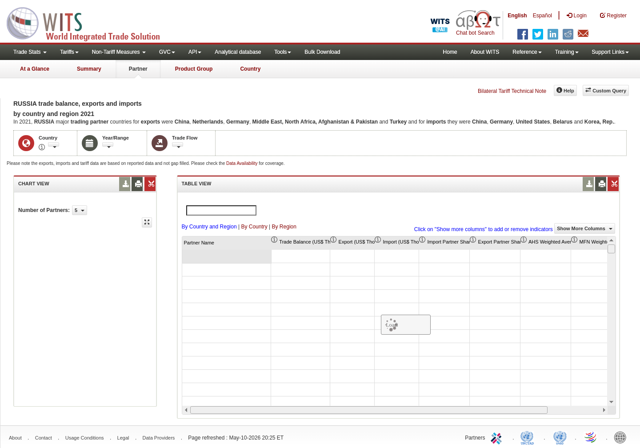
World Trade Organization (591, 437)
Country (250, 69)
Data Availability (242, 163)
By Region (284, 227)
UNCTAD (529, 437)
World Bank (622, 437)
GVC (167, 52)
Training (567, 52)
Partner (138, 69)
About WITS (485, 52)
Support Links (610, 52)
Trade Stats (30, 52)
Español (542, 15)
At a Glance (34, 69)
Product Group (194, 69)
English (517, 15)
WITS (89, 22)
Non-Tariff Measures (119, 52)
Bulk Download (322, 52)
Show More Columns (584, 228)
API (194, 52)
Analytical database (238, 52)
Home (450, 52)
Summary (89, 69)
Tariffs (69, 52)
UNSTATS (560, 437)
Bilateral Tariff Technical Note (512, 91)
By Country (254, 227)
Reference (526, 52)
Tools (282, 52)
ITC (498, 437)
